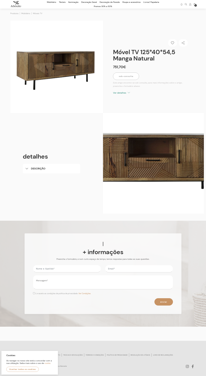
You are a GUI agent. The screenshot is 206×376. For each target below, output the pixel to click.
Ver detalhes (121, 92)
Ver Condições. (84, 293)
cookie (47, 363)
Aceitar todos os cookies (22, 369)
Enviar (163, 302)
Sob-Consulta (126, 76)
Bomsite (63, 366)
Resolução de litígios (140, 355)
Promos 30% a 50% (103, 6)
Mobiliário (25, 13)
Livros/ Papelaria (151, 2)
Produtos (14, 13)
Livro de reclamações (163, 355)
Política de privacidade (117, 355)
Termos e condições (95, 355)
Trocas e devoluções (73, 355)
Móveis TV (37, 13)
